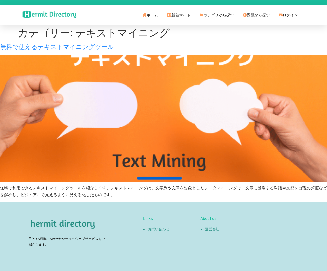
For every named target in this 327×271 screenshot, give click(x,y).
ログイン (288, 15)
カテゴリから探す (217, 15)
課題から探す (256, 15)
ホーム (150, 15)
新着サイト (179, 15)
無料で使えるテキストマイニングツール (57, 47)
